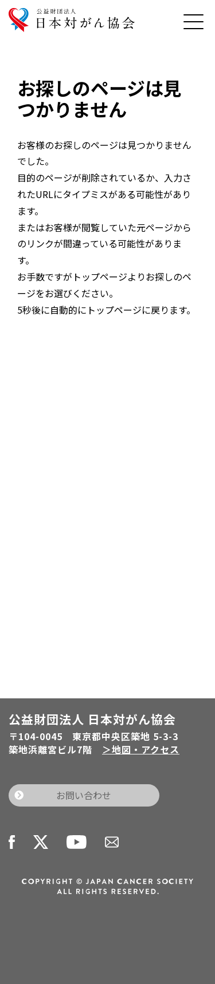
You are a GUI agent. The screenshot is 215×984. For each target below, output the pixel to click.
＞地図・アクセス (140, 749)
